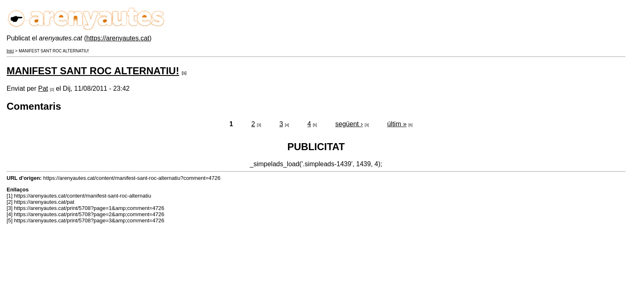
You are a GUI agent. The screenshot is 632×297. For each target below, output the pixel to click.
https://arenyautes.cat (117, 38)
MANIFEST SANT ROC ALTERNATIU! (93, 70)
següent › (349, 123)
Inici (10, 51)
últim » (396, 123)
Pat (43, 88)
